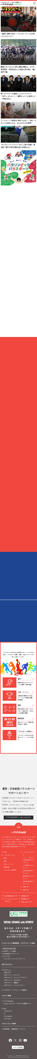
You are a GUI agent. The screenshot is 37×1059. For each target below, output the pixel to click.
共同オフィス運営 (9, 951)
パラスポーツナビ (9, 855)
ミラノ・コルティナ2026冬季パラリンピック (28, 860)
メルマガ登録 (17, 1047)
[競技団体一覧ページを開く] (9, 722)
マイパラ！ (7, 956)
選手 (5, 861)
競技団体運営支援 (9, 948)
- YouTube (7, 1018)
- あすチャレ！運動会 (10, 983)
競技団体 (6, 867)
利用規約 (24, 896)
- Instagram (7, 1016)
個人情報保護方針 (9, 896)
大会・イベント (9, 864)
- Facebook (7, 1011)
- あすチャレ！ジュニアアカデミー (15, 977)
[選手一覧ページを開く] (9, 682)
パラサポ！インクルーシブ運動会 (15, 990)
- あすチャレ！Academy (12, 980)
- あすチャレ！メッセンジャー (14, 985)
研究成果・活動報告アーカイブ (14, 1029)
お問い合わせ (25, 902)
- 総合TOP (7, 972)
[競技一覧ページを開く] (9, 709)
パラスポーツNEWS (10, 870)
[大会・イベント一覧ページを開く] (9, 695)
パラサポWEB (8, 1001)
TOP (5, 852)
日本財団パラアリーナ (11, 954)
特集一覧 (25, 890)
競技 (5, 858)
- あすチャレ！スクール (11, 975)
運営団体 (24, 899)
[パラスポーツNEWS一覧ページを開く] (9, 735)
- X (4, 1013)
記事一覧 (25, 887)
